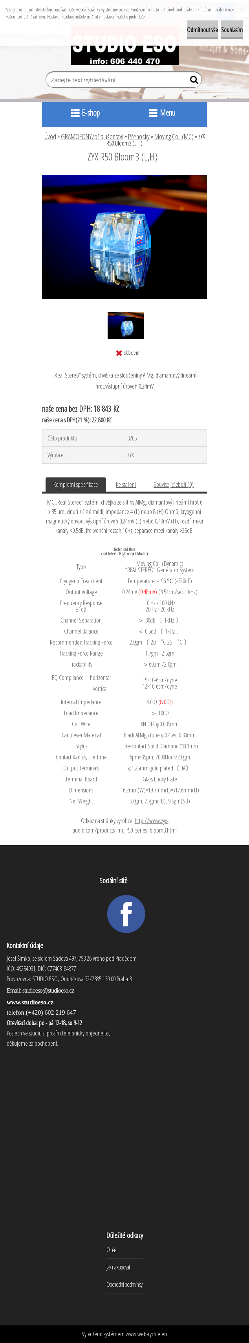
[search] (192, 81)
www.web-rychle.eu (146, 1334)
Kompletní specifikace (75, 484)
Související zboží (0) (174, 484)
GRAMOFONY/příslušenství (92, 136)
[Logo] (125, 45)
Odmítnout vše (202, 30)
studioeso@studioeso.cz (48, 990)
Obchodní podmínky (124, 1284)
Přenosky (139, 136)
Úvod (50, 136)
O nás (111, 1249)
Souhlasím (232, 30)
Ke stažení (126, 484)
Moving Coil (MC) (174, 136)
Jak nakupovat (118, 1267)
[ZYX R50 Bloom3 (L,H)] (124, 178)
